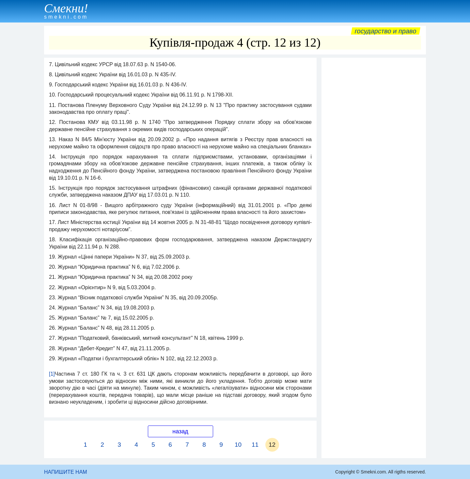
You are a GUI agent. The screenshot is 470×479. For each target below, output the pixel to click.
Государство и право (385, 31)
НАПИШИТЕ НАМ (65, 472)
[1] (52, 374)
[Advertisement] (373, 159)
